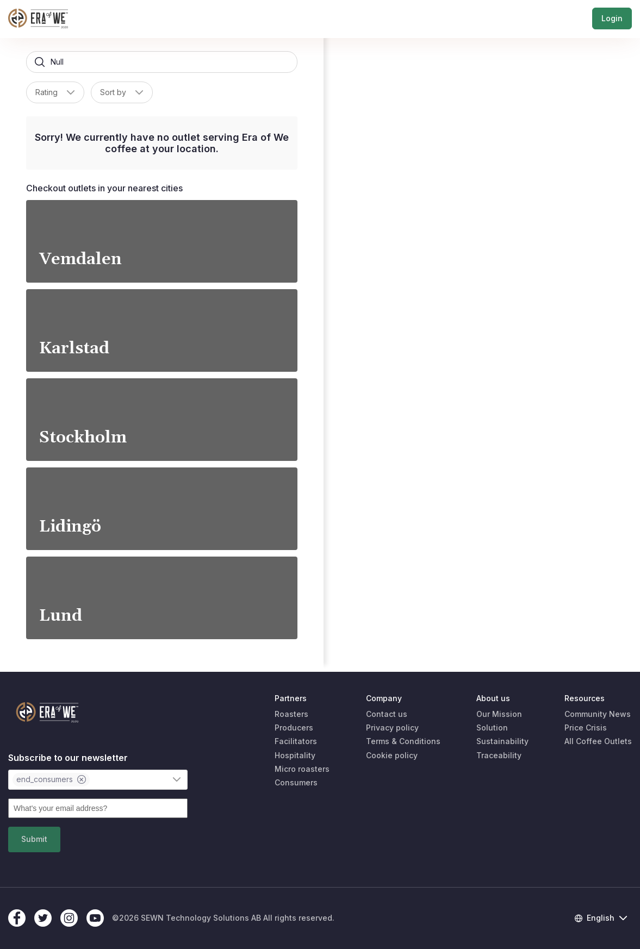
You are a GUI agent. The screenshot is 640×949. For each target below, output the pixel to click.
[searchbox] (161, 62)
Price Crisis (585, 727)
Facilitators (296, 741)
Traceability (498, 755)
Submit (34, 839)
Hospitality (295, 755)
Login (612, 18)
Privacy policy (392, 727)
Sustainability (502, 741)
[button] (71, 92)
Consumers (296, 782)
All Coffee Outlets (598, 741)
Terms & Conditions (403, 741)
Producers (294, 727)
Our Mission (499, 714)
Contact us (386, 714)
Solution (492, 727)
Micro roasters (302, 768)
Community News (597, 714)
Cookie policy (392, 755)
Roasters (291, 714)
